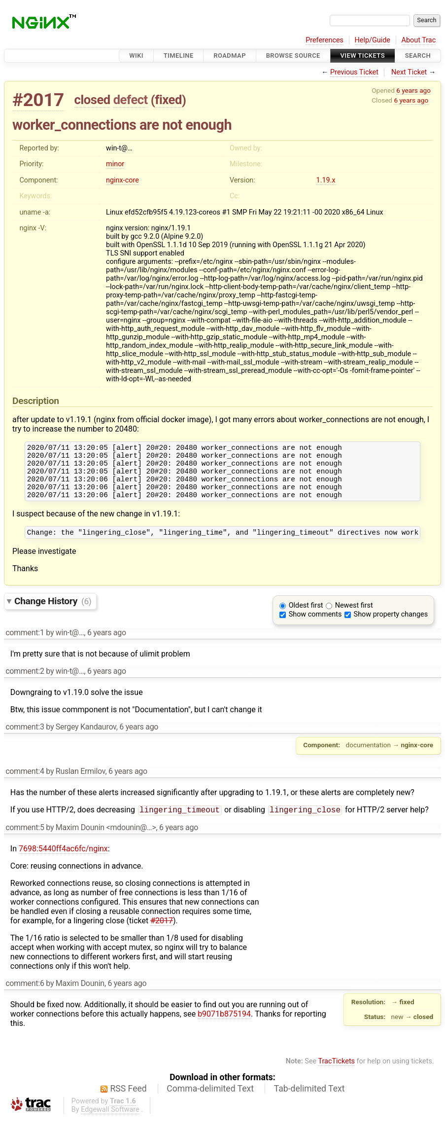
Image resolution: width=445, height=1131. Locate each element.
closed (92, 99)
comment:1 (24, 644)
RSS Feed (128, 1101)
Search (418, 55)
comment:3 (24, 738)
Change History (52, 613)
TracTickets (336, 1074)
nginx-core (122, 180)
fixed (168, 99)
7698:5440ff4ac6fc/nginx (63, 861)
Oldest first (306, 617)
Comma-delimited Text (210, 1101)
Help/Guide (372, 40)
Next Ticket (409, 72)
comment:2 (24, 683)
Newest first (354, 617)
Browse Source (293, 55)
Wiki (136, 55)
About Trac (419, 40)
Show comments (315, 626)
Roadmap (229, 55)
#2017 (38, 99)
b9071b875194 (224, 1026)
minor (115, 164)
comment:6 (24, 996)
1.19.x (326, 180)
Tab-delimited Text (309, 1101)
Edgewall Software (110, 1122)
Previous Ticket (354, 72)
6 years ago (413, 90)
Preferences (324, 40)
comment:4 (24, 783)
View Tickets (363, 55)
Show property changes (391, 626)
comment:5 (24, 840)
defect (130, 99)
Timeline (179, 55)
